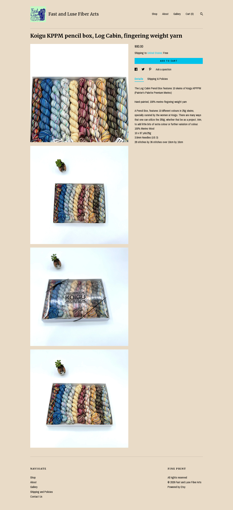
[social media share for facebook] (136, 69)
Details (139, 79)
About (165, 14)
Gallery (177, 14)
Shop (154, 14)
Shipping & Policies (157, 79)
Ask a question (163, 69)
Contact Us (36, 496)
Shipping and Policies (41, 492)
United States (154, 53)
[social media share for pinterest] (150, 69)
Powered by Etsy (176, 487)
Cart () (190, 14)
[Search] (201, 14)
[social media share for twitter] (143, 69)
